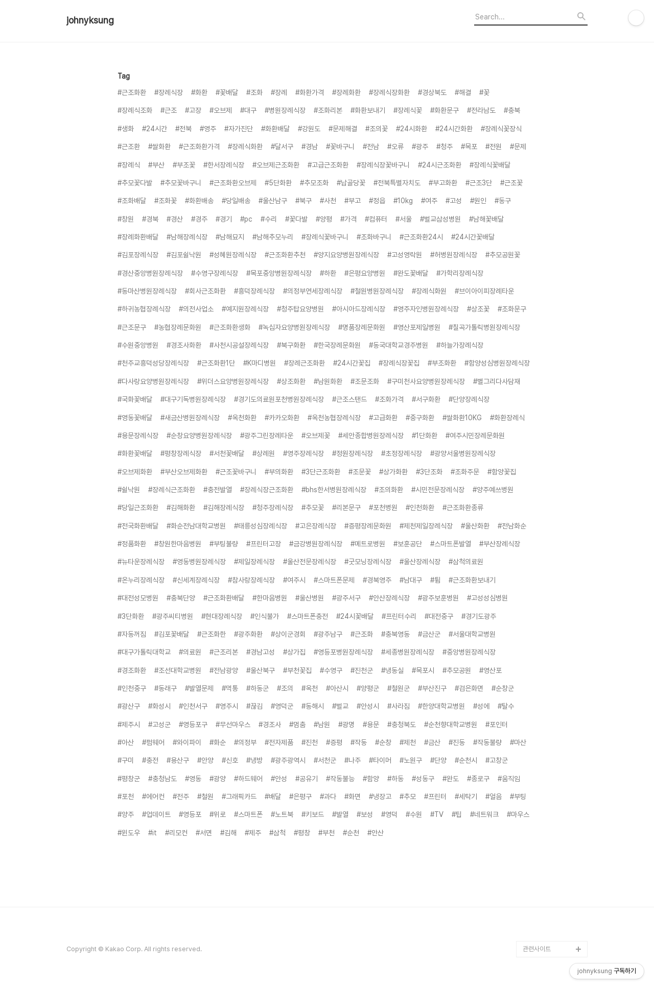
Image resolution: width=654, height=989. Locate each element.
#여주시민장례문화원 (475, 435)
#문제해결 (343, 129)
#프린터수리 (399, 616)
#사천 (328, 201)
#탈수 (506, 706)
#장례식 (129, 165)
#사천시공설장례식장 (239, 345)
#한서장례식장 (223, 165)
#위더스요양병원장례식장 (233, 381)
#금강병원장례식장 (315, 544)
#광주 (420, 146)
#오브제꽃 (315, 435)
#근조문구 (132, 327)
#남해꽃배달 (486, 219)
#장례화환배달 (138, 237)
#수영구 (331, 670)
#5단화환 (278, 183)
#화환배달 (275, 129)
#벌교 (340, 706)
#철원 (205, 796)
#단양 (438, 760)
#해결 (463, 92)
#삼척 (277, 833)
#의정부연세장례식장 (312, 291)
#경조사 (270, 724)
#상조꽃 (478, 309)
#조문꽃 (359, 472)
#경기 (224, 219)
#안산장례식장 (389, 598)
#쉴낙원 (129, 490)
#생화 (126, 129)
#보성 (365, 814)
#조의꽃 (376, 129)
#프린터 (435, 796)
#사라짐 (398, 706)
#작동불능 (340, 779)
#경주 (199, 219)
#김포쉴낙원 (184, 255)
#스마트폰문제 (334, 580)
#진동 (457, 742)
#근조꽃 (511, 183)
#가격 (348, 219)
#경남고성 (260, 652)
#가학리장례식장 (459, 273)
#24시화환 (411, 129)
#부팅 (518, 796)
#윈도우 (129, 833)
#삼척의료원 (466, 562)
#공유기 (306, 779)
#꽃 (484, 92)
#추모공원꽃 (502, 255)
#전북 (183, 129)
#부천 (326, 833)
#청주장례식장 (272, 507)
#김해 (228, 833)
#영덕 (389, 814)
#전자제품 (279, 742)
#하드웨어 (248, 779)
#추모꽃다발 (135, 183)
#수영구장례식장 (214, 273)
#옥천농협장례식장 (334, 418)
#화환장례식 (507, 418)
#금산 (432, 742)
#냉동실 (392, 670)
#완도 (450, 779)
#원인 (478, 201)
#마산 (518, 742)
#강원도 (309, 129)
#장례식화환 (245, 146)
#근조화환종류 (462, 507)
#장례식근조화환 (171, 490)
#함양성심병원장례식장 (497, 363)
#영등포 (190, 814)
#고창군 (496, 760)
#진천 (309, 742)
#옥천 (309, 688)
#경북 (150, 219)
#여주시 (294, 580)
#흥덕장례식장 (254, 291)
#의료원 (190, 652)
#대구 (248, 110)
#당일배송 (236, 201)
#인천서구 (193, 706)
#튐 (435, 580)
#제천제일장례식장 (426, 526)
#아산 (126, 742)
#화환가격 (309, 92)
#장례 (279, 92)
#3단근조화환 (320, 472)
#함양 (371, 779)
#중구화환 (420, 418)
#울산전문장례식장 (309, 562)
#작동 (359, 742)
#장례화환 (346, 92)
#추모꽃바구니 (180, 183)
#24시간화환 (454, 129)
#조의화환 (389, 490)
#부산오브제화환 (183, 472)
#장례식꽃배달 (490, 165)
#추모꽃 (312, 507)
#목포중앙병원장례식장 (279, 273)
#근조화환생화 (229, 327)
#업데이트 (156, 814)
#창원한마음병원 (177, 544)
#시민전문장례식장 (437, 490)
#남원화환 (328, 381)
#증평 (334, 742)
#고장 (193, 110)
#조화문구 (512, 309)
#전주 (181, 796)
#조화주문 (465, 472)
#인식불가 (264, 616)
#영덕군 (282, 706)
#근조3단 (478, 183)
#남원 (322, 724)
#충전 (150, 760)
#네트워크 (484, 814)
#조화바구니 (374, 237)
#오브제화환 (135, 472)
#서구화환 (426, 399)
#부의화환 (279, 472)
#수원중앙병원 (138, 345)
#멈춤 (297, 724)
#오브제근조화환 (275, 165)
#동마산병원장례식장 (147, 291)
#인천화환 (420, 507)
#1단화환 (424, 435)
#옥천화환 (242, 418)
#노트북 (282, 814)
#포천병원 (383, 507)
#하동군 (257, 688)
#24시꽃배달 (354, 616)
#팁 (457, 814)
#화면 (352, 796)
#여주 (429, 201)
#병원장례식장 (285, 110)
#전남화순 (512, 526)
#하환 (328, 273)
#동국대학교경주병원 (398, 345)
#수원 (414, 814)
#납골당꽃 (351, 183)
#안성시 (368, 706)
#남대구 (411, 580)
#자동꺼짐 (132, 634)
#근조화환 (132, 92)
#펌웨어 (153, 742)
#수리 (269, 219)
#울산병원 (309, 598)
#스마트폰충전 (307, 616)
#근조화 (362, 634)
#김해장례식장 (223, 507)
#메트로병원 (368, 544)
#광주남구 (328, 634)
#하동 (395, 779)
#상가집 (294, 652)
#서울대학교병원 (472, 634)
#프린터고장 (263, 544)
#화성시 (159, 706)
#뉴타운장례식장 (141, 562)
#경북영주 (377, 580)
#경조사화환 (184, 345)
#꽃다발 (296, 219)
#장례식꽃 (407, 110)
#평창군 (129, 779)
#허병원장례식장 (453, 255)
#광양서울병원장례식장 (463, 453)
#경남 (309, 146)
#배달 (273, 796)
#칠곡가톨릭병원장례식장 (484, 327)
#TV (436, 814)
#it (152, 833)
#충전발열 (217, 490)
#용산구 (178, 760)
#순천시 (466, 760)
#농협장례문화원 (177, 327)
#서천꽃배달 (226, 453)
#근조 (168, 110)
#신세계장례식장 (196, 580)
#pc (246, 219)
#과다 (328, 796)
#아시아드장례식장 (358, 309)
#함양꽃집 (501, 472)
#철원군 (398, 688)
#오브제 (220, 110)
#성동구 (423, 779)
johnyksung (90, 20)
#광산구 (129, 706)
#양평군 (368, 688)
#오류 (395, 146)
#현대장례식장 (221, 616)
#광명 (346, 724)
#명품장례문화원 (361, 327)
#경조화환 (132, 670)
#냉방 (254, 760)
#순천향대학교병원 (450, 724)
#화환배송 (199, 201)
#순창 (383, 742)
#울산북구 (260, 670)
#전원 (493, 146)
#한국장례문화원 (337, 345)
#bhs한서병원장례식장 (333, 490)
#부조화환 (442, 363)
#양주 (126, 814)
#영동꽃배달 (135, 418)
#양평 (324, 219)
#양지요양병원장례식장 (346, 255)
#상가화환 (393, 472)
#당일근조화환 (138, 507)
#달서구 (282, 146)
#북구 (303, 201)
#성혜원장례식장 (232, 255)
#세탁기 (466, 796)
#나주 (352, 760)
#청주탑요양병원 (300, 309)
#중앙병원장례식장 (469, 652)
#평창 (302, 833)
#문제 (518, 146)
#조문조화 (365, 381)
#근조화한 (211, 634)
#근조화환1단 (216, 363)
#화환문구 (444, 110)
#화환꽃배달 (135, 453)
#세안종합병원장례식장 (371, 435)
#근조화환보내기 (472, 580)
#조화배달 (132, 201)
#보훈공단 (407, 544)
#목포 (469, 146)
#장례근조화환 (304, 363)
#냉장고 (380, 796)
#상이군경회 (288, 634)
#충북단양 (181, 598)
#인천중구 (132, 688)
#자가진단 (238, 129)
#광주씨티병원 (172, 616)
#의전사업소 (196, 309)
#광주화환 (248, 634)
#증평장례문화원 (367, 526)
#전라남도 (481, 110)
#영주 (208, 129)
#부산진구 (432, 688)
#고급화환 (383, 418)
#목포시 (423, 670)
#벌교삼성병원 (440, 219)
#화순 (217, 742)
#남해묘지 (230, 237)
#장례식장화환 (389, 92)
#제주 (253, 833)
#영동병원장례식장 (199, 562)
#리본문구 (346, 507)
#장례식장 (168, 92)
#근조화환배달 (223, 598)
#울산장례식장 (420, 562)
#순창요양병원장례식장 (199, 435)
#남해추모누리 (272, 237)
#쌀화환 (159, 146)
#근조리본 (223, 652)
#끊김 (254, 706)
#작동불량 (487, 742)
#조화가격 (389, 399)
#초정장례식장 (401, 453)
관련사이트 (537, 949)
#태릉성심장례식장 (260, 526)
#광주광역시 (288, 760)
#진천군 (362, 670)
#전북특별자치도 (397, 183)
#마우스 (518, 814)
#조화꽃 (165, 201)
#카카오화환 (282, 418)
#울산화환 (475, 526)
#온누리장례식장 (141, 580)
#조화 (254, 92)
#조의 (285, 688)
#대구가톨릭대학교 (144, 652)
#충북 (512, 110)
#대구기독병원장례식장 (193, 399)
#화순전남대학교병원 (196, 526)
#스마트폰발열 (450, 544)
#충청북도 (401, 724)
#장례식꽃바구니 (324, 237)
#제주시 (129, 724)
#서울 (403, 219)
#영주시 (227, 706)
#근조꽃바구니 (236, 472)
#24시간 (154, 129)
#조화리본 (328, 110)
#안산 (375, 833)
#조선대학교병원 (177, 670)
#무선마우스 (233, 724)
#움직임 (509, 779)
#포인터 (496, 724)
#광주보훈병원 (438, 598)
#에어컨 (153, 796)
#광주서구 (346, 598)
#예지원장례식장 (245, 309)
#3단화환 (131, 616)
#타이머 (380, 760)
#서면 (204, 833)
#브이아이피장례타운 (484, 291)
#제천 (408, 742)
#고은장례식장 (315, 526)
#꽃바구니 (340, 146)
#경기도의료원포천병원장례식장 (279, 399)
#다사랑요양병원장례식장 (153, 381)
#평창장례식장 (180, 453)
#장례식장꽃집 (399, 363)
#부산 (156, 165)
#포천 (126, 796)
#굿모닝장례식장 (367, 562)
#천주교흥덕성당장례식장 (153, 363)
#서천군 (325, 760)
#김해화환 (181, 507)
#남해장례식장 (187, 237)
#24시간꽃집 (351, 363)
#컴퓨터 (376, 219)
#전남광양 (223, 670)
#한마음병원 (269, 598)
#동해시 (312, 706)
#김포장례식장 (138, 255)
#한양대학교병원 (441, 706)
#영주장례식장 (303, 453)
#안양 (205, 760)
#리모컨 (176, 833)
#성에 (481, 706)
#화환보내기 (368, 110)
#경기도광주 (478, 616)
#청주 (444, 146)
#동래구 (165, 688)
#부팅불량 (223, 544)
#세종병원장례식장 (407, 652)
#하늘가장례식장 (459, 345)
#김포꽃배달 (171, 634)
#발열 (340, 814)
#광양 (217, 779)
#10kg (403, 201)
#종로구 (478, 779)
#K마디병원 (259, 363)
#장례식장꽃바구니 (383, 165)
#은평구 (300, 796)
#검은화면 (469, 688)
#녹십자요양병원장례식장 (294, 327)
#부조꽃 (184, 165)
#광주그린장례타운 (266, 435)
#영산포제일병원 (416, 327)
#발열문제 (199, 688)
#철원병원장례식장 (377, 291)
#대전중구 (439, 616)
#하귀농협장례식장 (144, 309)
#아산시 (337, 688)
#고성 (454, 201)
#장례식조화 (135, 110)
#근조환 (129, 146)
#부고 (352, 201)
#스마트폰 (248, 814)
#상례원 (263, 453)
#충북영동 (395, 634)
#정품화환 (132, 544)
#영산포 (490, 670)
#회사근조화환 (205, 291)
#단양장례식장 (469, 399)
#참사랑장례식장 (251, 580)
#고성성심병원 (487, 598)
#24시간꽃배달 (473, 237)
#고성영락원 (404, 255)
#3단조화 (429, 472)
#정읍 (377, 201)
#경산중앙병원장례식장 (150, 273)
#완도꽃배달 (410, 273)
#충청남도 (162, 779)
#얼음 (493, 796)
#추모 (408, 796)
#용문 (371, 724)
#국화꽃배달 (135, 399)
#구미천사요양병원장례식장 (426, 381)
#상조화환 (291, 381)
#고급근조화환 (328, 165)
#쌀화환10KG (462, 418)
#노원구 (411, 760)
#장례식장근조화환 (266, 490)
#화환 (199, 92)
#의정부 (245, 742)
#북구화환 (291, 345)
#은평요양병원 (364, 273)
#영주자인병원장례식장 (426, 309)
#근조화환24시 (421, 237)
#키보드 (312, 814)
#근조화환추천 (285, 255)
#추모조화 (314, 183)
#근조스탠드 (349, 399)
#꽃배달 (227, 92)
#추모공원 (456, 670)
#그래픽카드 (239, 796)
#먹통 (230, 688)
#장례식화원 (429, 291)
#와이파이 (187, 742)
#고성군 (159, 724)
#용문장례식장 (138, 435)
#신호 (230, 760)
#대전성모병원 (138, 598)
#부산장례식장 (499, 544)
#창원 (126, 219)
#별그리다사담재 (496, 381)
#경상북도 (432, 92)
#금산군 (429, 634)
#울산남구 (273, 201)
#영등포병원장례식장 (343, 652)
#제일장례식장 (254, 562)
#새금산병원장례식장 (190, 418)
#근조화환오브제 (232, 183)
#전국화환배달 (138, 526)
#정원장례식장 (352, 453)
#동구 (503, 201)
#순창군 (503, 688)
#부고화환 (443, 183)
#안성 (279, 779)
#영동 (193, 779)
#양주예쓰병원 (493, 490)
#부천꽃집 (297, 670)
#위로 (217, 814)
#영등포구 (193, 724)
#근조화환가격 (199, 146)
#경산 (175, 219)
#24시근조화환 (439, 165)
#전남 (371, 146)
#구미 (126, 760)
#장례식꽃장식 (501, 129)
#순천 (351, 833)
